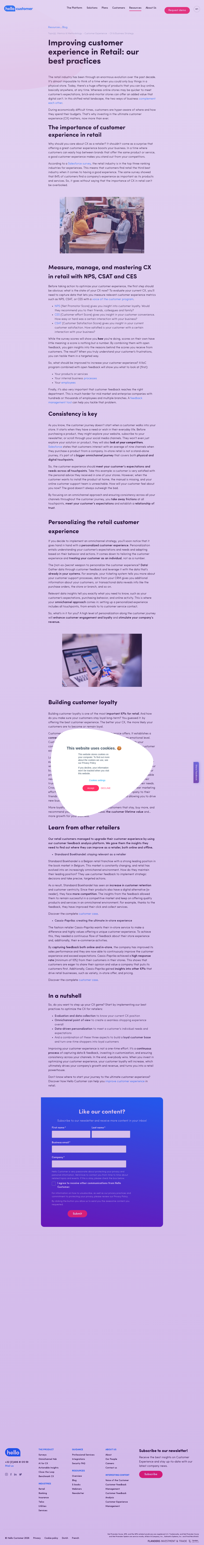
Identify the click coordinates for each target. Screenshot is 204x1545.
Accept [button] (90, 788)
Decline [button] (106, 788)
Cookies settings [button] (97, 780)
